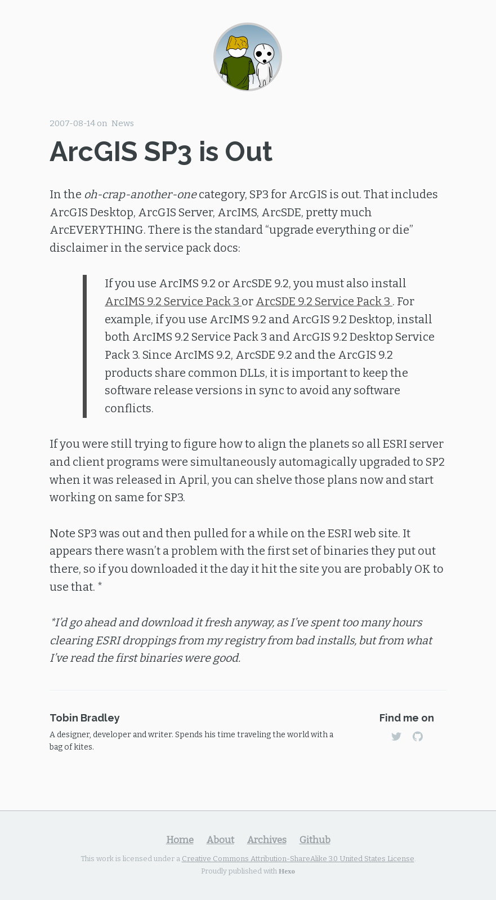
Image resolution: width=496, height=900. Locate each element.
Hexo (287, 870)
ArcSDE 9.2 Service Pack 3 (324, 301)
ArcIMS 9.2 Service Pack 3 (173, 301)
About (220, 839)
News (122, 123)
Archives (267, 839)
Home (180, 839)
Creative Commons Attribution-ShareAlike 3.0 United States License (298, 858)
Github (315, 839)
